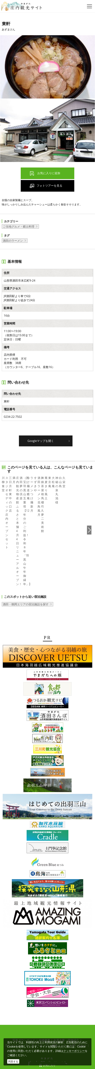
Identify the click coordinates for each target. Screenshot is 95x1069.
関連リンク (59, 1004)
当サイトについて (16, 1004)
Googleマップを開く (41, 441)
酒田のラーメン (13, 241)
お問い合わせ (78, 1004)
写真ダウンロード (23, 999)
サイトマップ (39, 1004)
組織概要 (44, 999)
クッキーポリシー (74, 1051)
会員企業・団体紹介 (66, 999)
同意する (13, 1061)
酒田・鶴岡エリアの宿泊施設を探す (26, 563)
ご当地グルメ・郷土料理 (18, 226)
